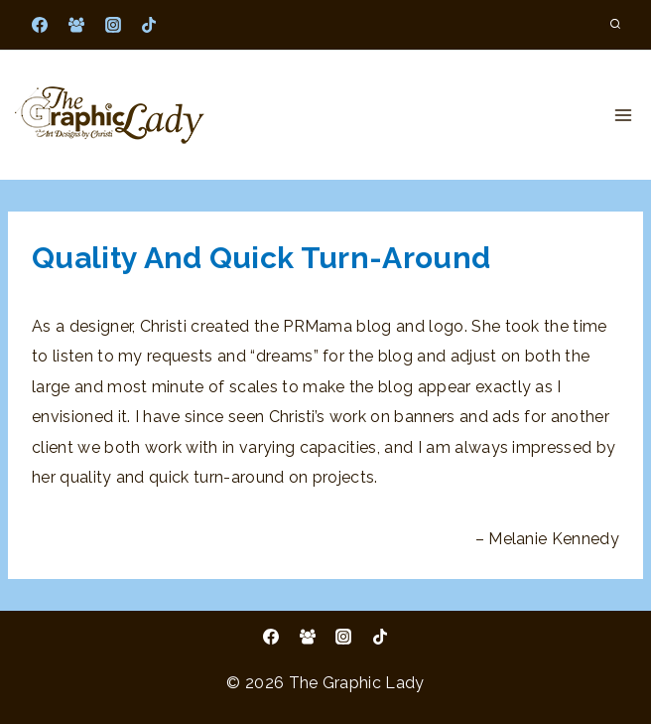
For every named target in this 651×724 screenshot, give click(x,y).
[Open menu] (622, 114)
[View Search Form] (615, 25)
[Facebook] (40, 25)
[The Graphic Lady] (109, 115)
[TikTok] (149, 25)
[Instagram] (113, 25)
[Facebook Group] (76, 25)
